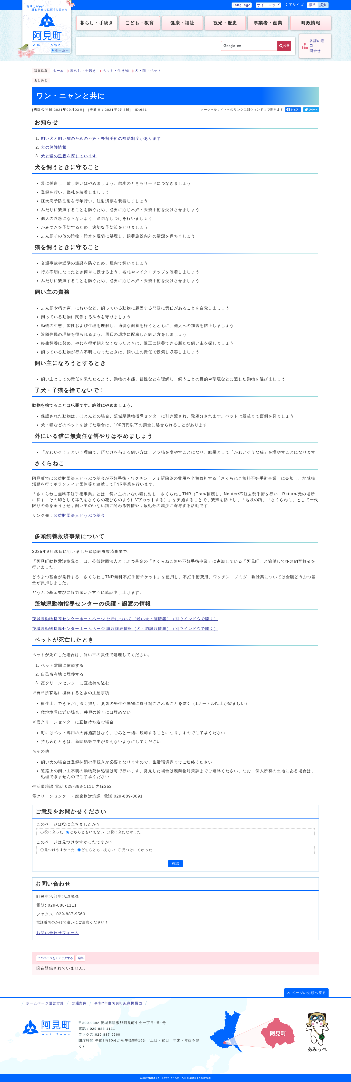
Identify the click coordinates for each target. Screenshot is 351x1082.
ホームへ (62, 50)
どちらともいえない (87, 832)
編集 (81, 958)
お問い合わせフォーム (57, 933)
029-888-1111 (102, 1029)
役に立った (53, 832)
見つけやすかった (59, 850)
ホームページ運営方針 (45, 1003)
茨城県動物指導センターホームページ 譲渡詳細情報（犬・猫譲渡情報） (125, 629)
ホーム (58, 70)
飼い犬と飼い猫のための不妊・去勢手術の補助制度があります (101, 138)
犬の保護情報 (54, 147)
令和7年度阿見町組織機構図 (118, 1003)
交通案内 (79, 1003)
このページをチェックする (55, 958)
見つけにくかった (137, 850)
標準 (312, 5)
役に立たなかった (126, 832)
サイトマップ (268, 5)
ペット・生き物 (115, 70)
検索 (286, 46)
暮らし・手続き (83, 70)
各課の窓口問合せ (317, 46)
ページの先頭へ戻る (309, 993)
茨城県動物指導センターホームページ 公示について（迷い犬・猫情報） (125, 619)
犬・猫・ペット (148, 70)
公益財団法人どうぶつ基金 (79, 515)
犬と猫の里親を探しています (69, 156)
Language (242, 5)
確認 (175, 863)
